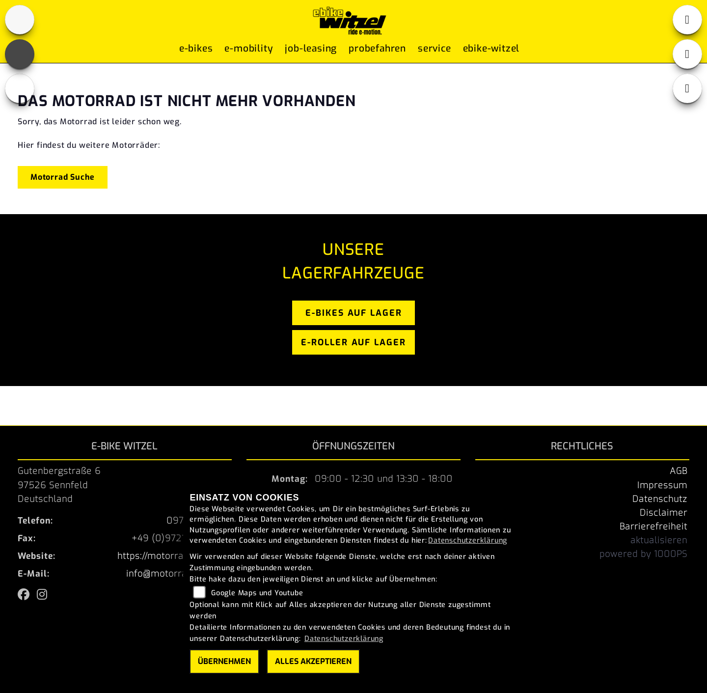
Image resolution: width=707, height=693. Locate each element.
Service (434, 50)
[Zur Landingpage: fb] (19, 54)
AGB (678, 471)
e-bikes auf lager (353, 313)
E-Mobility (248, 50)
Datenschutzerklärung (467, 540)
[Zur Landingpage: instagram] (19, 88)
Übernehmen (224, 661)
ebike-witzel (491, 50)
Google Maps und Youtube (257, 593)
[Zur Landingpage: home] (19, 19)
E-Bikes (196, 50)
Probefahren (377, 50)
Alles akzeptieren (313, 661)
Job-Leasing (311, 50)
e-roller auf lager (353, 342)
